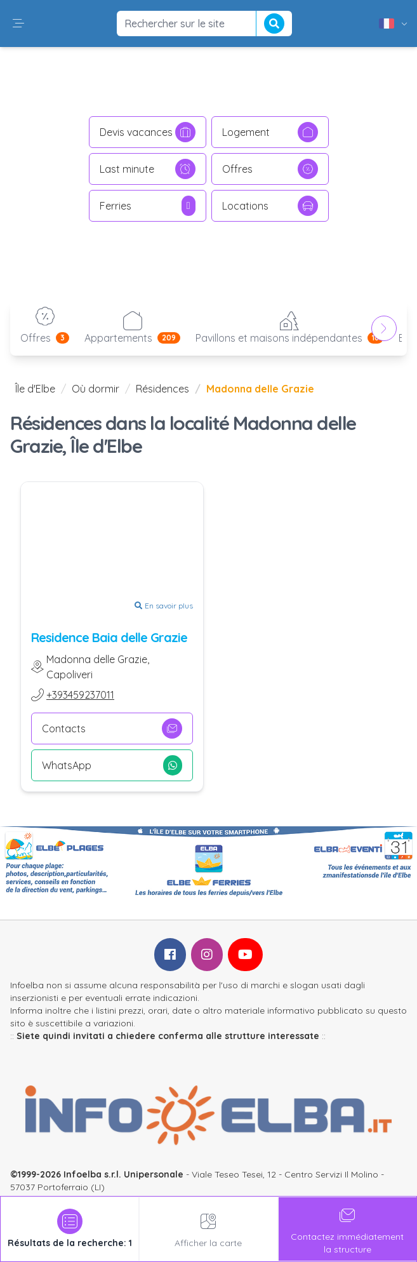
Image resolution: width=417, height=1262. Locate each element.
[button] (18, 23)
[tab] (70, 1229)
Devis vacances (147, 132)
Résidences (162, 388)
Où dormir (95, 388)
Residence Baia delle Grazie (109, 637)
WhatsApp (112, 765)
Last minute (147, 169)
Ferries (147, 206)
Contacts (112, 728)
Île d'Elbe (35, 388)
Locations (270, 206)
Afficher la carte (208, 1229)
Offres (270, 169)
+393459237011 (80, 694)
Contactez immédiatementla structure (347, 1228)
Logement (270, 132)
